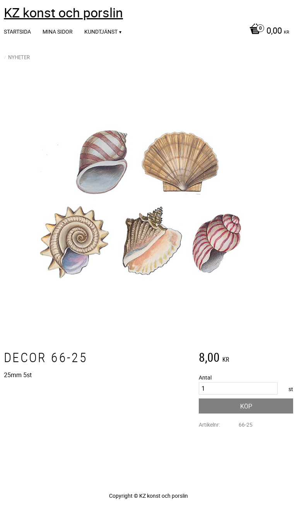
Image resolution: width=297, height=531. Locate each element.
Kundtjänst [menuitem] (101, 31)
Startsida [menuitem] (17, 31)
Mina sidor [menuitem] (58, 31)
